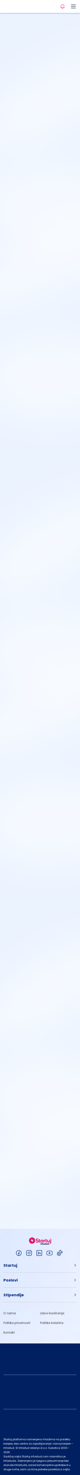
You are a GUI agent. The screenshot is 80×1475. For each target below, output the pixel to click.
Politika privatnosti (16, 1323)
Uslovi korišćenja (52, 1313)
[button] (40, 1265)
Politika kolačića (51, 1323)
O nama (9, 1313)
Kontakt (9, 1332)
